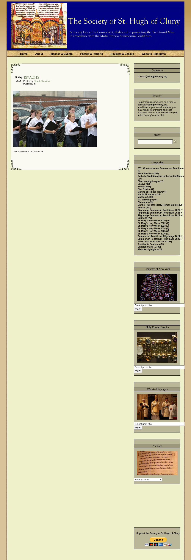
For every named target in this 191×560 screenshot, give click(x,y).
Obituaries (143, 202)
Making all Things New (150, 192)
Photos (141, 207)
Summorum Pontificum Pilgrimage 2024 (159, 236)
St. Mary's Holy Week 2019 (152, 220)
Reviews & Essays (122, 53)
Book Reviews (145, 173)
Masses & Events (62, 53)
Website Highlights (154, 53)
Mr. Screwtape (145, 199)
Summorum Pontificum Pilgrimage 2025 (159, 239)
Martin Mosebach (147, 194)
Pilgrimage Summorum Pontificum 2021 (159, 210)
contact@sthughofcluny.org (152, 76)
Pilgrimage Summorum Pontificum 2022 (159, 212)
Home (24, 53)
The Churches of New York (152, 241)
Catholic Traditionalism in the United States (161, 176)
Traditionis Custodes (149, 244)
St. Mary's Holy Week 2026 (152, 233)
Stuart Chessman (42, 81)
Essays (141, 184)
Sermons (142, 218)
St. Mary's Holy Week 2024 (152, 228)
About (39, 53)
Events (141, 186)
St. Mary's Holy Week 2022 (152, 223)
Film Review (144, 189)
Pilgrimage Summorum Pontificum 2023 (159, 215)
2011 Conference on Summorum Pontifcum (161, 168)
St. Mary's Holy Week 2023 (152, 226)
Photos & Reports (91, 53)
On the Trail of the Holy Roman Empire (158, 205)
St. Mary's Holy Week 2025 (152, 231)
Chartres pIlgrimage (148, 181)
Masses (142, 197)
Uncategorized (145, 247)
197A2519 (31, 77)
